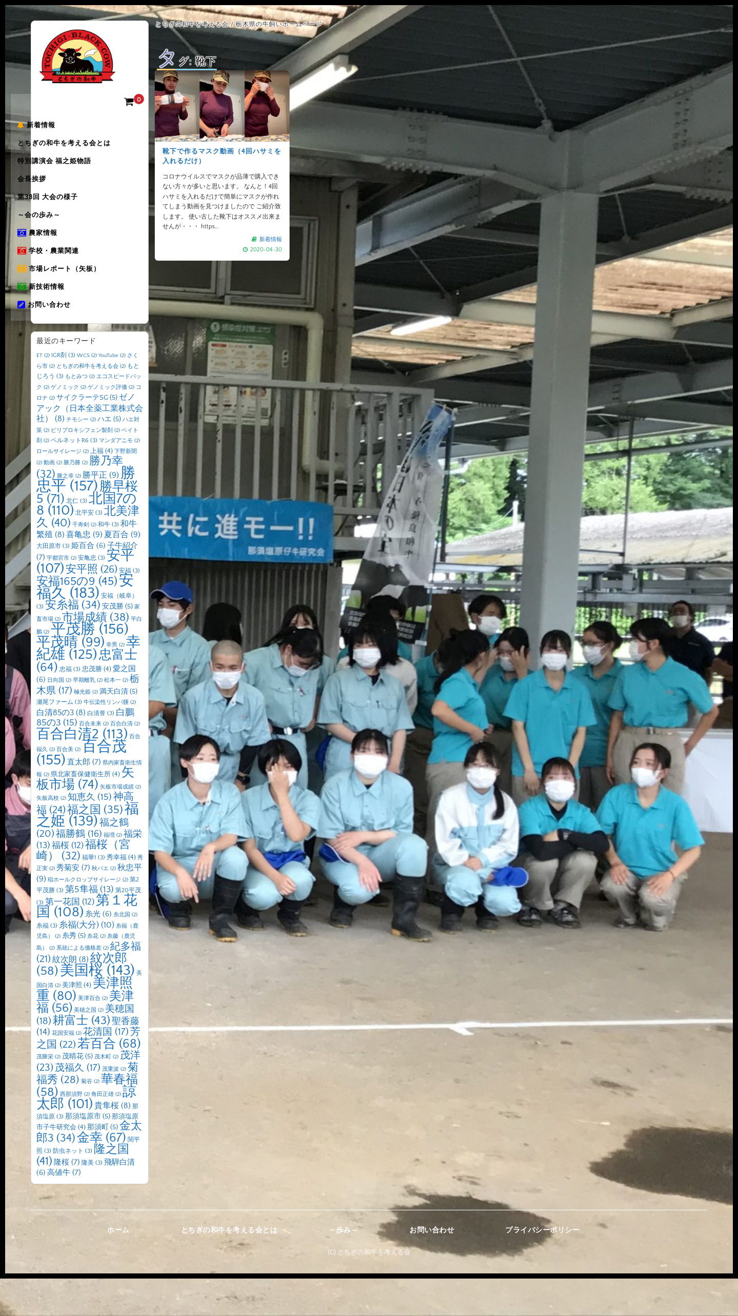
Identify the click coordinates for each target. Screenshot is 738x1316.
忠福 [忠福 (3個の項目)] (69, 706)
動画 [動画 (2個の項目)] (53, 501)
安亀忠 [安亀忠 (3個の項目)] (91, 596)
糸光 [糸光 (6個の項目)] (98, 952)
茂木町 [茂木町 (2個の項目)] (106, 1095)
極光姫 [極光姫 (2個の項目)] (86, 729)
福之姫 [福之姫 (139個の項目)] (87, 852)
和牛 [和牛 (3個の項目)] (108, 562)
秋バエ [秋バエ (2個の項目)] (104, 906)
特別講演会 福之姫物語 (78, 171)
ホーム (118, 1268)
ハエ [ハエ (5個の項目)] (109, 457)
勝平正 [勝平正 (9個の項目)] (101, 512)
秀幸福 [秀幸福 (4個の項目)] (121, 894)
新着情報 (60, 128)
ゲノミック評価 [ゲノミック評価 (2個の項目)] (111, 425)
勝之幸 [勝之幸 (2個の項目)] (69, 513)
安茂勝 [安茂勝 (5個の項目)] (117, 644)
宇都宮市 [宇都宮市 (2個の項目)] (61, 596)
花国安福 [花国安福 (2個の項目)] (66, 1071)
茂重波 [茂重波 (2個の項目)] (114, 1107)
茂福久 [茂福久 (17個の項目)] (77, 1105)
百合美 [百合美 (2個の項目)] (68, 787)
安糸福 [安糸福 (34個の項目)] (72, 643)
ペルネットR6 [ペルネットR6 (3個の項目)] (74, 478)
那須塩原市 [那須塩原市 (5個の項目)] (87, 1154)
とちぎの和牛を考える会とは (88, 150)
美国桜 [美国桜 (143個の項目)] (97, 1008)
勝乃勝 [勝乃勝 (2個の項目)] (76, 501)
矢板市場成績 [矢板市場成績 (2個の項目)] (120, 824)
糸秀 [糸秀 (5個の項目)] (74, 974)
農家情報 (61, 258)
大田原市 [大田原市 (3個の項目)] (53, 583)
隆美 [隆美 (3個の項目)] (91, 1200)
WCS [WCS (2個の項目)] (87, 393)
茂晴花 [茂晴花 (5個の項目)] (77, 1094)
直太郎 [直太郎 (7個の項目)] (84, 799)
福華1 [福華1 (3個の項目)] (93, 895)
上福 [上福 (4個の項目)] (101, 488)
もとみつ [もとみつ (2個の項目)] (80, 414)
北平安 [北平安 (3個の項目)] (88, 550)
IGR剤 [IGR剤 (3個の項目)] (63, 393)
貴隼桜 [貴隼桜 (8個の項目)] (112, 1144)
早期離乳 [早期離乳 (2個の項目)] (87, 718)
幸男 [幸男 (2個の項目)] (115, 682)
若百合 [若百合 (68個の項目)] (109, 1081)
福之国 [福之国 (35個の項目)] (95, 847)
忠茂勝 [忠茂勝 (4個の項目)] (96, 706)
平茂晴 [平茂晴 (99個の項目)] (70, 680)
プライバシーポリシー (542, 1268)
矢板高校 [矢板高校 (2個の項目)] (51, 836)
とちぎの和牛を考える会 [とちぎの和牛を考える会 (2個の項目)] (91, 404)
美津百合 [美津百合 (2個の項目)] (93, 1036)
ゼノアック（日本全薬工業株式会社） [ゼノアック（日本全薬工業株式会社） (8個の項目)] (89, 446)
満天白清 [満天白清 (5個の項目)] (118, 729)
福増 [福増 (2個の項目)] (113, 873)
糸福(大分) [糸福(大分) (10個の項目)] (86, 962)
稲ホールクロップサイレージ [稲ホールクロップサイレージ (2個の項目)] (88, 917)
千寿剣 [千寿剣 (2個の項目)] (84, 562)
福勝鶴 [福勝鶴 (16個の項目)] (79, 871)
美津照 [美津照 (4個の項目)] (76, 1023)
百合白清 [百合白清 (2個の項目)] (125, 762)
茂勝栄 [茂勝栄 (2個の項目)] (48, 1095)
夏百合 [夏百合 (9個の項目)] (122, 572)
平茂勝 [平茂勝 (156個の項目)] (90, 667)
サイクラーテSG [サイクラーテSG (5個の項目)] (86, 435)
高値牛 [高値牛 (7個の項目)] (64, 1210)
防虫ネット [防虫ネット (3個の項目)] (72, 1189)
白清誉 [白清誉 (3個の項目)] (100, 751)
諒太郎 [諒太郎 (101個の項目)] (86, 1136)
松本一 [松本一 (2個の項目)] (116, 718)
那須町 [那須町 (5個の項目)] (102, 1165)
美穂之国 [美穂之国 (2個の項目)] (89, 1048)
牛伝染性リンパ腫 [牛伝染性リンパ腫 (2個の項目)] (110, 740)
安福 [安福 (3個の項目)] (129, 608)
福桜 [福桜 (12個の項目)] (68, 883)
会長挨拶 (56, 193)
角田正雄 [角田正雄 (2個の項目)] (106, 1132)
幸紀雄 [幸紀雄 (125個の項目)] (88, 686)
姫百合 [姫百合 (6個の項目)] (88, 583)
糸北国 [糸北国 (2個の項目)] (125, 953)
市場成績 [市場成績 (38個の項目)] (95, 655)
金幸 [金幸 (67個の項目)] (101, 1175)
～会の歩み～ (63, 236)
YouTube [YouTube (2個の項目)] (112, 393)
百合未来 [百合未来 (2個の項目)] (94, 762)
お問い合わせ (68, 344)
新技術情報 (65, 322)
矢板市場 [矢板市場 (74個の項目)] (85, 816)
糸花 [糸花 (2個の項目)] (96, 974)
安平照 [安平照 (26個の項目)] (91, 607)
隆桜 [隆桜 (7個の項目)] (67, 1199)
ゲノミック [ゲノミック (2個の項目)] (68, 425)
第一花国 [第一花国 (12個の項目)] (69, 939)
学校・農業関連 (72, 279)
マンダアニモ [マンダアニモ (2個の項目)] (119, 479)
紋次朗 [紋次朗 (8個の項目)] (70, 997)
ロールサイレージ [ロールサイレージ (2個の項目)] (62, 489)
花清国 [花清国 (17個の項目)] (106, 1070)
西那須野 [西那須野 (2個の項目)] (75, 1132)
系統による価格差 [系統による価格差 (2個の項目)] (82, 986)
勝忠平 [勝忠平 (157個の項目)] (85, 517)
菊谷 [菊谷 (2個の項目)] (90, 1119)
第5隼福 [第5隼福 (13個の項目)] (89, 927)
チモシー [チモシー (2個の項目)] (81, 458)
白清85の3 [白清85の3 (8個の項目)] (61, 750)
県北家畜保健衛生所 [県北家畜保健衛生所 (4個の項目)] (85, 812)
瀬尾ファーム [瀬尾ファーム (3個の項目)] (59, 740)
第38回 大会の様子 (72, 215)
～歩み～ (343, 1268)
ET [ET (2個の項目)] (43, 393)
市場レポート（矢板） (83, 301)
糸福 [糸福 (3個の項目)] (46, 963)
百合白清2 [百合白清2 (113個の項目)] (82, 771)
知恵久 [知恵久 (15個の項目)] (90, 835)
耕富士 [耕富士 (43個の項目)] (81, 1058)
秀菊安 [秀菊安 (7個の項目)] (73, 905)
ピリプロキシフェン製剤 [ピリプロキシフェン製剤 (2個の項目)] (85, 468)
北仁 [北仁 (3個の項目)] (76, 538)
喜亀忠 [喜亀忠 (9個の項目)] (84, 572)
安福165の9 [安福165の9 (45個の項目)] (76, 619)
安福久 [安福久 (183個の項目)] (85, 625)
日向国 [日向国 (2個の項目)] (59, 718)
